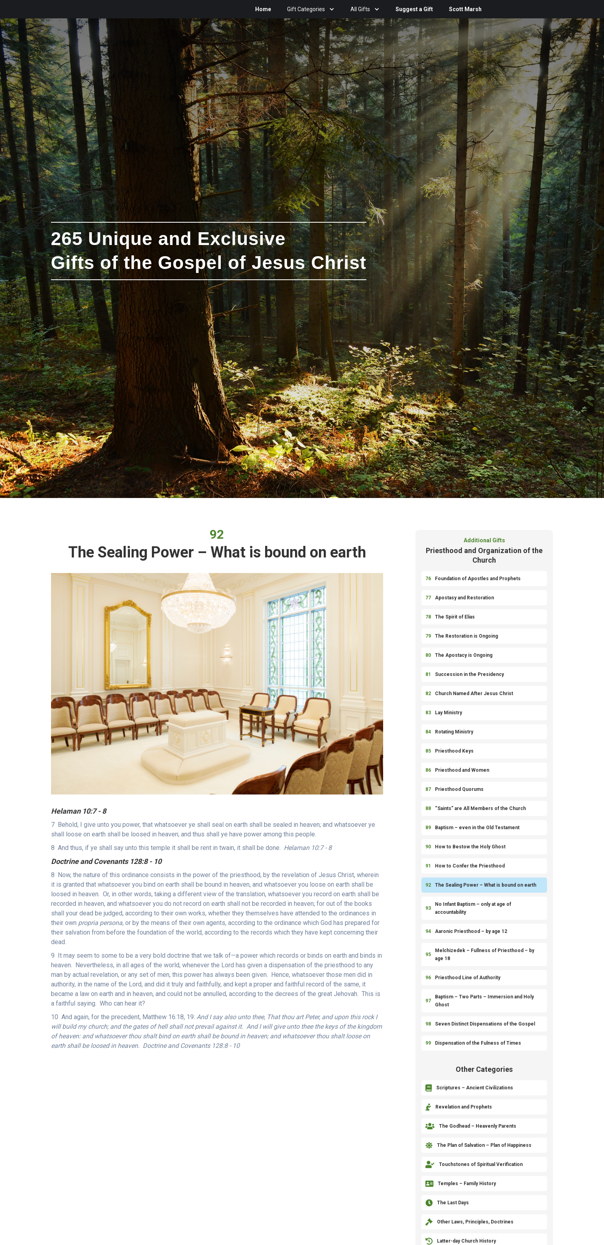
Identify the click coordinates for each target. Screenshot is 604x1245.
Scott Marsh (465, 9)
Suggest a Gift (414, 9)
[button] (310, 9)
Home (263, 9)
